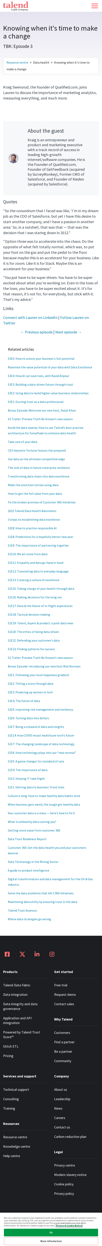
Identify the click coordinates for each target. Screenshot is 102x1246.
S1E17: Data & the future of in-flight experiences (40, 606)
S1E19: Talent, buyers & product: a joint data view (40, 623)
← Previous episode (36, 332)
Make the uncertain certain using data (33, 485)
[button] (94, 6)
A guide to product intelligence (28, 870)
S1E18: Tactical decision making (29, 614)
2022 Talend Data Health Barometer (32, 511)
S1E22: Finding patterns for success (31, 649)
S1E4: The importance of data (27, 770)
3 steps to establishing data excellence (34, 519)
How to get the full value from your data (35, 494)
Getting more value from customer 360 (34, 830)
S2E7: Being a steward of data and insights (36, 727)
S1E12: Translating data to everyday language (38, 571)
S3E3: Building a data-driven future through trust (40, 384)
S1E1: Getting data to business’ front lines (36, 787)
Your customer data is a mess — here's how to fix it (42, 813)
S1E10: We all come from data (27, 554)
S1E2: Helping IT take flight (26, 778)
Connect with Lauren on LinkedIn (30, 317)
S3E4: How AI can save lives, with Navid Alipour (39, 376)
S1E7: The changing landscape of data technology (41, 744)
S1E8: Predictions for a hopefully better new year (40, 537)
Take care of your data (22, 442)
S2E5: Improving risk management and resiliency (40, 709)
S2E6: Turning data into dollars (28, 718)
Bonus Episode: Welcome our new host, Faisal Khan (42, 410)
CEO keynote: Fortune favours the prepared (37, 450)
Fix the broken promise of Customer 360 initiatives (42, 502)
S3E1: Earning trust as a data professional (36, 402)
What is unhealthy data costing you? (32, 822)
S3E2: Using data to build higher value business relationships (48, 393)
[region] (51, 1229)
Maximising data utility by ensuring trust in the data (42, 902)
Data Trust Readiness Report (27, 839)
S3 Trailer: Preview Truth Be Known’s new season (40, 419)
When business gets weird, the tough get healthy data (44, 804)
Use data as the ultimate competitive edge (36, 459)
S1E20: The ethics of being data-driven (33, 632)
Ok (51, 1232)
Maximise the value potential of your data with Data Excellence (50, 367)
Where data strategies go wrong (29, 919)
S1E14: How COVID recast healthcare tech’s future (41, 735)
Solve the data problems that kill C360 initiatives (41, 893)
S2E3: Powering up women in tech (30, 692)
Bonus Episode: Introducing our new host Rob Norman (44, 666)
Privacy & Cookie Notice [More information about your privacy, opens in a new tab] (69, 1225)
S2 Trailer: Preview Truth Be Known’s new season (40, 658)
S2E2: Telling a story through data (30, 684)
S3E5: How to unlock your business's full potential (41, 359)
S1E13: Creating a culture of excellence (33, 580)
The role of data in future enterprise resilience (39, 468)
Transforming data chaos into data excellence (38, 476)
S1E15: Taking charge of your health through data (41, 589)
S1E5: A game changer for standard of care (36, 761)
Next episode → (68, 332)
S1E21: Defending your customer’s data (34, 640)
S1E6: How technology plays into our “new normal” (42, 753)
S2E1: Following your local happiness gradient (38, 675)
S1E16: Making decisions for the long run (35, 597)
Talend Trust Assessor (22, 910)
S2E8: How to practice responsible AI (32, 528)
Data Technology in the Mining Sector (33, 862)
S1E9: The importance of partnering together (38, 545)
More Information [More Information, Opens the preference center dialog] (51, 1241)
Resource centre (17, 62)
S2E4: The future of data (24, 701)
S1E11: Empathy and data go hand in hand (35, 563)
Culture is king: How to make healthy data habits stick (44, 796)
